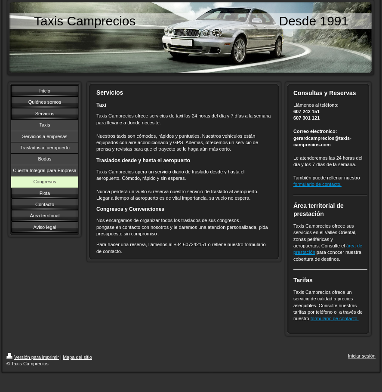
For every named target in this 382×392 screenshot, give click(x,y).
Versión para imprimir (32, 357)
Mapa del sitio (77, 357)
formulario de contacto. (317, 184)
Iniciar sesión (362, 355)
